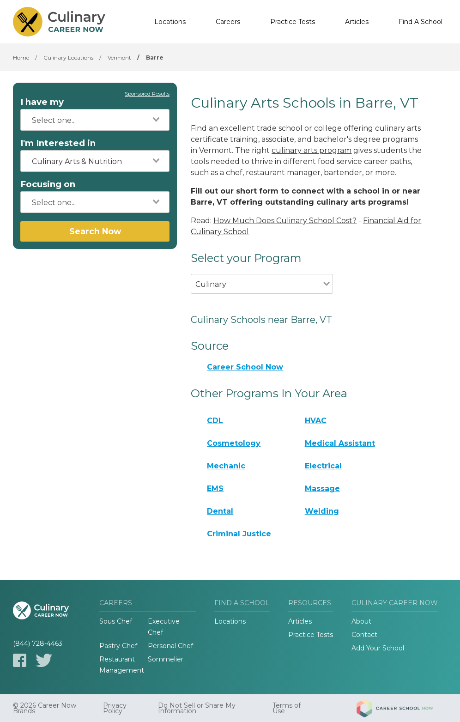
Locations (170, 22)
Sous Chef (115, 621)
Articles (357, 22)
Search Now (95, 231)
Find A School (420, 22)
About (361, 621)
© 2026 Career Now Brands (44, 708)
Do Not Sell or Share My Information (197, 708)
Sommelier (165, 659)
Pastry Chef (118, 646)
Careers (228, 22)
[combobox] (95, 119)
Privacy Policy (115, 708)
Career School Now (245, 367)
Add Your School (377, 648)
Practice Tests (292, 22)
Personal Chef (170, 646)
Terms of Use (286, 708)
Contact (364, 635)
